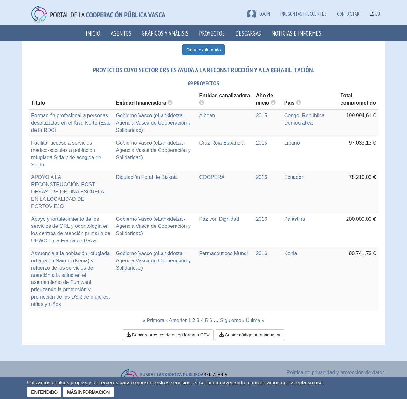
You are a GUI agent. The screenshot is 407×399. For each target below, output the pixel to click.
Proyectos (212, 33)
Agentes (121, 33)
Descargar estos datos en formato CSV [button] (167, 334)
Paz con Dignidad (219, 219)
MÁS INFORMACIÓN (88, 392)
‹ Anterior (176, 320)
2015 (261, 115)
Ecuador (293, 177)
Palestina (294, 219)
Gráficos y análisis (165, 33)
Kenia (290, 253)
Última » (255, 320)
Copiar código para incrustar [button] (250, 334)
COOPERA (211, 177)
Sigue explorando (203, 49)
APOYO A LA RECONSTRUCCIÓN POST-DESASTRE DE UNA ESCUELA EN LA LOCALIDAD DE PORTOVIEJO (67, 191)
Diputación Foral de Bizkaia (147, 177)
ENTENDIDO (44, 392)
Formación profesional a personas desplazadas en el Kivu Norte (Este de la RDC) (71, 123)
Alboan (207, 115)
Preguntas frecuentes (303, 13)
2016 (261, 177)
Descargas (248, 33)
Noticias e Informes (296, 33)
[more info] (273, 102)
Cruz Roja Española (221, 142)
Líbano (292, 142)
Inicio (93, 33)
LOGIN (258, 13)
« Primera (153, 320)
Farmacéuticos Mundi (223, 253)
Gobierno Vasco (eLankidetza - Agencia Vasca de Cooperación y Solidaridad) (153, 123)
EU (377, 13)
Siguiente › (232, 320)
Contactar (348, 13)
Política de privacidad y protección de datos (335, 372)
